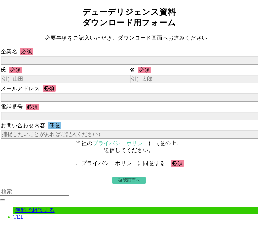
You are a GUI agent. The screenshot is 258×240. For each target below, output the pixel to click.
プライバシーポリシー (121, 143)
